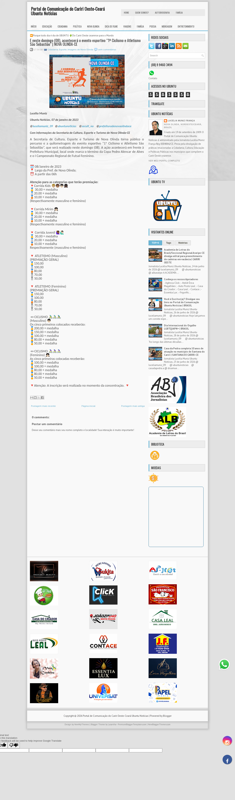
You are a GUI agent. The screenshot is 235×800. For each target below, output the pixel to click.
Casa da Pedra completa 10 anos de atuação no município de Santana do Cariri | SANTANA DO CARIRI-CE (184, 351)
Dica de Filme (111, 26)
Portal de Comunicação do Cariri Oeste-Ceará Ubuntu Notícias (68, 11)
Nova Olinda (93, 26)
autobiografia (162, 12)
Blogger (167, 715)
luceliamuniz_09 (43, 126)
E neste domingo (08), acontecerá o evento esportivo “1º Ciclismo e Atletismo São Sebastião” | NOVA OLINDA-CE (85, 42)
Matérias (183, 243)
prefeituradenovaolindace (115, 126)
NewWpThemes (81, 724)
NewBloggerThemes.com (159, 724)
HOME (126, 12)
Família (140, 26)
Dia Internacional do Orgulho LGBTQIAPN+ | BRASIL (180, 327)
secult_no (88, 126)
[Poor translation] (14, 745)
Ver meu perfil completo (164, 161)
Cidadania (62, 26)
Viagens (127, 26)
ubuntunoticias (67, 126)
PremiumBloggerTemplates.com (132, 724)
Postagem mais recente (43, 406)
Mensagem (167, 26)
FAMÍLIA (179, 12)
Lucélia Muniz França (181, 121)
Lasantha (112, 724)
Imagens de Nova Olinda (80, 49)
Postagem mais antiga (133, 406)
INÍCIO (34, 26)
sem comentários (107, 49)
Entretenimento (186, 26)
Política (77, 26)
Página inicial (88, 406)
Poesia (153, 26)
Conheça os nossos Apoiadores (181, 279)
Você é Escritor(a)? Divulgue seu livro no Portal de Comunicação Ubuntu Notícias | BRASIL (182, 302)
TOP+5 (155, 243)
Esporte (63, 49)
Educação (47, 26)
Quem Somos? (142, 12)
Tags (168, 243)
